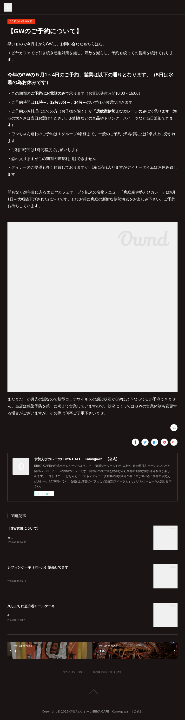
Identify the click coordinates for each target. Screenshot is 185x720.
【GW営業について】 (23, 528)
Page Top (92, 693)
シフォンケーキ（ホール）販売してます (37, 568)
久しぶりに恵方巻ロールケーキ (31, 607)
